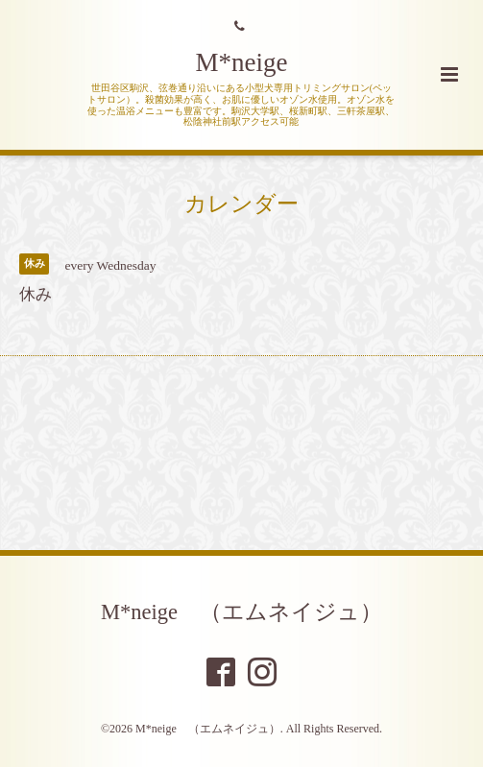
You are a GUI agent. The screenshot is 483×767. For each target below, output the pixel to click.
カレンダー (241, 204)
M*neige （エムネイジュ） (241, 611)
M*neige (242, 62)
